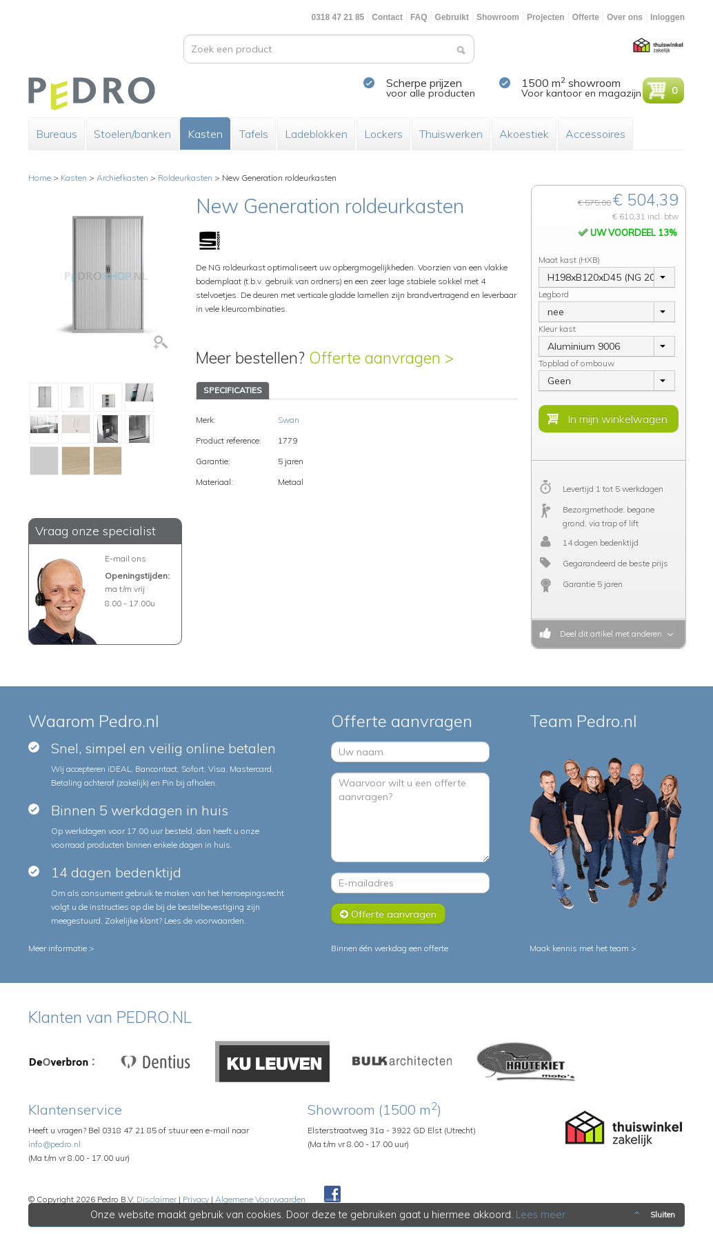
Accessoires (595, 134)
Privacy (196, 1199)
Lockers (383, 134)
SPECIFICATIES (232, 390)
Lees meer (540, 1214)
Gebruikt (452, 17)
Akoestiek (524, 134)
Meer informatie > (61, 948)
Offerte (585, 17)
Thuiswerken (451, 134)
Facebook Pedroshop (332, 1194)
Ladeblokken (316, 134)
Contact (387, 17)
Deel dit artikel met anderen (609, 633)
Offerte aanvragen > (381, 358)
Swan (288, 420)
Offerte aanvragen (388, 914)
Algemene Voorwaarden (260, 1199)
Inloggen (667, 17)
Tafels (253, 134)
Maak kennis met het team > (583, 948)
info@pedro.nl (54, 1144)
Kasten (205, 134)
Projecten (546, 17)
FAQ (419, 17)
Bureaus (56, 134)
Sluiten (653, 1215)
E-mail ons (125, 558)
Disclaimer (157, 1199)
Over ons (625, 17)
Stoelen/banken (132, 134)
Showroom (497, 17)
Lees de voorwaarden (204, 920)
